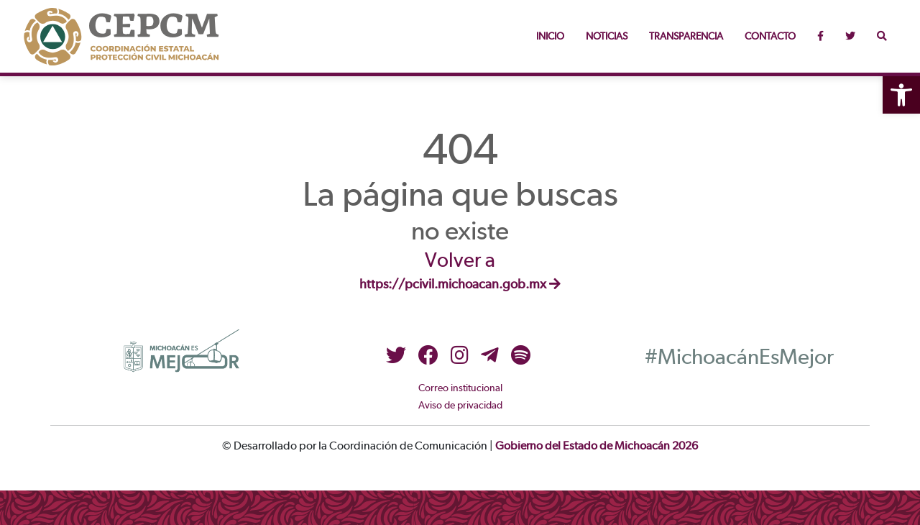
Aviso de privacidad (460, 406)
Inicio (550, 37)
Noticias (606, 37)
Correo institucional (460, 388)
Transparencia (686, 37)
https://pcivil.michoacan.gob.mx (460, 284)
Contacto (770, 37)
